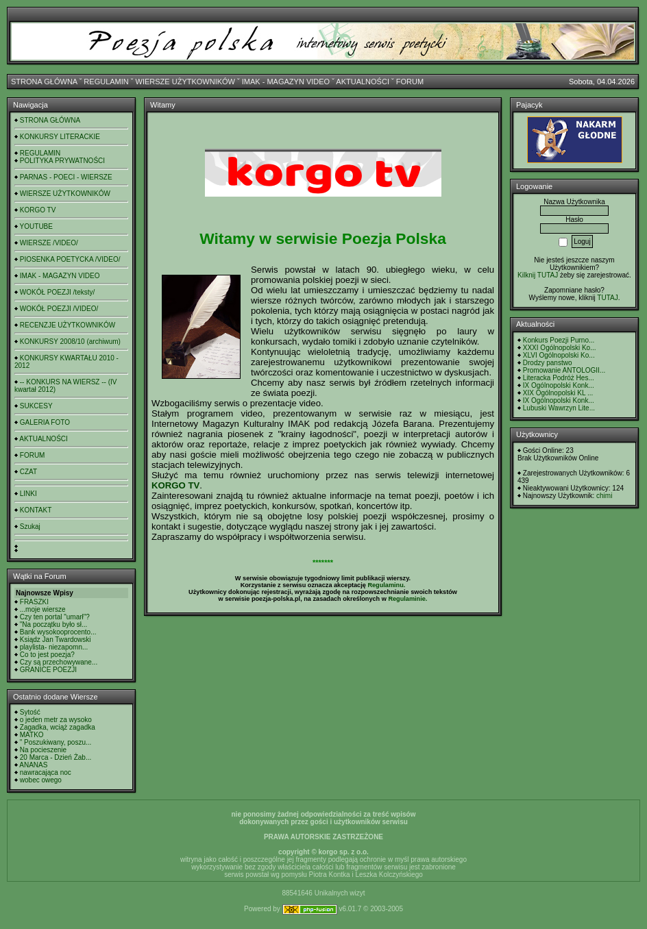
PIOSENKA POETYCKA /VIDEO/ (70, 259)
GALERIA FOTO (45, 422)
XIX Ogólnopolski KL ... (558, 393)
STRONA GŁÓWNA (44, 81)
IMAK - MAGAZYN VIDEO (286, 81)
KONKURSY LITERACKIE (60, 136)
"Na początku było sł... (54, 624)
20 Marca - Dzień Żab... (55, 757)
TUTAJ (607, 297)
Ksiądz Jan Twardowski (55, 639)
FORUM (410, 81)
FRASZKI (34, 602)
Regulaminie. (407, 598)
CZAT (28, 471)
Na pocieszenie (43, 750)
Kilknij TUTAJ (537, 275)
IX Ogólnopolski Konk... (558, 385)
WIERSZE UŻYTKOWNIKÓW (185, 81)
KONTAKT (35, 510)
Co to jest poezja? (47, 654)
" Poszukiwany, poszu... (56, 742)
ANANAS (33, 765)
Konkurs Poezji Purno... (559, 340)
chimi (604, 495)
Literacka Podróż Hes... (558, 378)
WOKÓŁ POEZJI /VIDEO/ (59, 308)
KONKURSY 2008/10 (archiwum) (70, 341)
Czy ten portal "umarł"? (55, 617)
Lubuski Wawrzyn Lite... (559, 408)
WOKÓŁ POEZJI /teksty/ (57, 292)
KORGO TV (38, 210)
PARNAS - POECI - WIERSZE (66, 177)
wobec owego (41, 780)
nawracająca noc (45, 772)
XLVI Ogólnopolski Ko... (559, 355)
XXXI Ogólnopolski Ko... (559, 347)
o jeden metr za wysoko (56, 719)
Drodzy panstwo (547, 363)
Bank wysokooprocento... (58, 632)
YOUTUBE (36, 226)
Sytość (30, 712)
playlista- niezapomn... (54, 647)
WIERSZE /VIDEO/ (49, 243)
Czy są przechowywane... (58, 662)
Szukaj (30, 526)
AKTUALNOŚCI (362, 81)
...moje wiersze (43, 609)
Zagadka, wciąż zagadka (57, 727)
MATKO (32, 735)
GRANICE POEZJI (48, 669)
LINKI (28, 493)
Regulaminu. (386, 585)
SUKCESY (36, 406)
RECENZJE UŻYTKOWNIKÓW (67, 325)
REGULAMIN (106, 81)
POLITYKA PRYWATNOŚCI (62, 160)
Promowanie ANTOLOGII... (564, 370)
